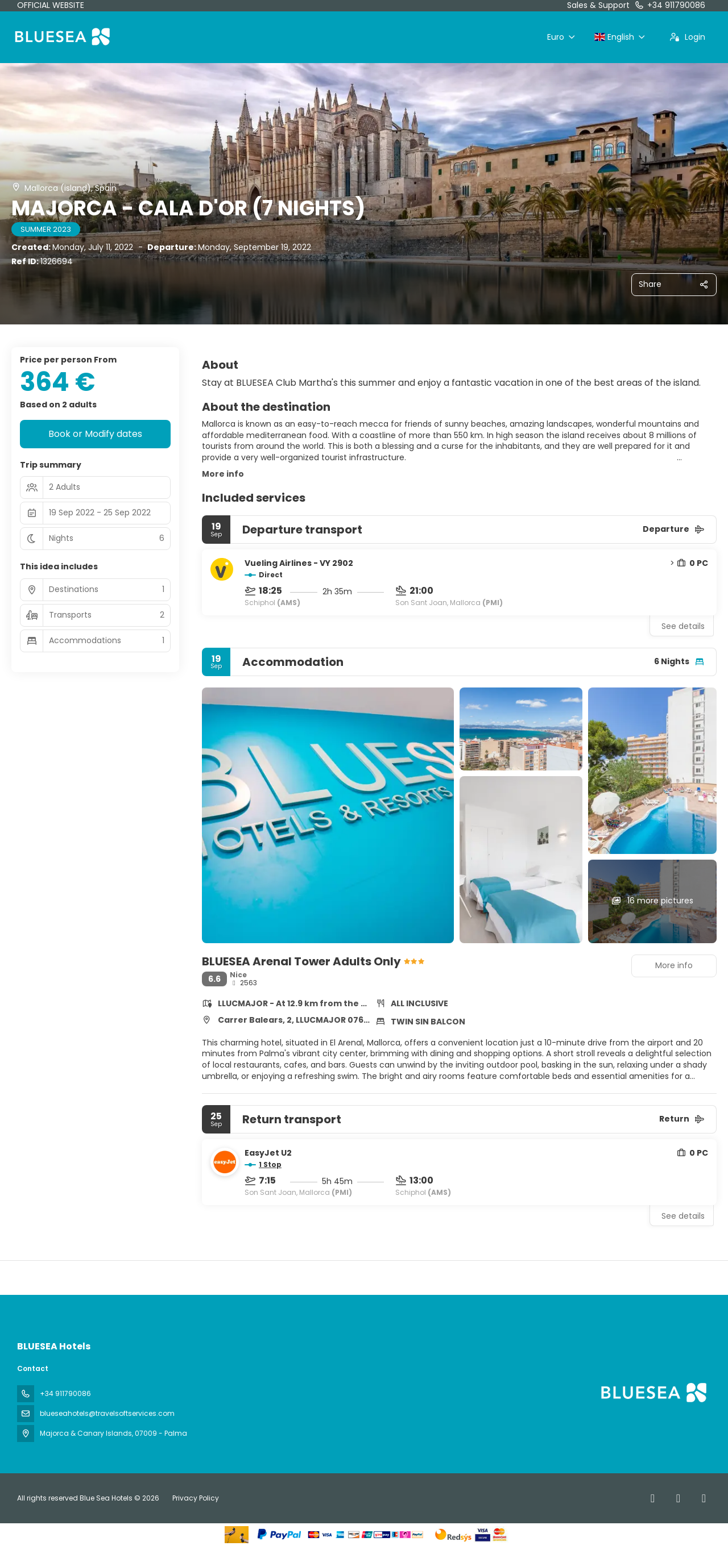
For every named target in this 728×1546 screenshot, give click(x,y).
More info (223, 474)
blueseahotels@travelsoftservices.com (107, 1413)
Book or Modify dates (95, 433)
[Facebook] (653, 1498)
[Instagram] (704, 1498)
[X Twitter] (678, 1498)
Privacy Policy (195, 1498)
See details (683, 626)
